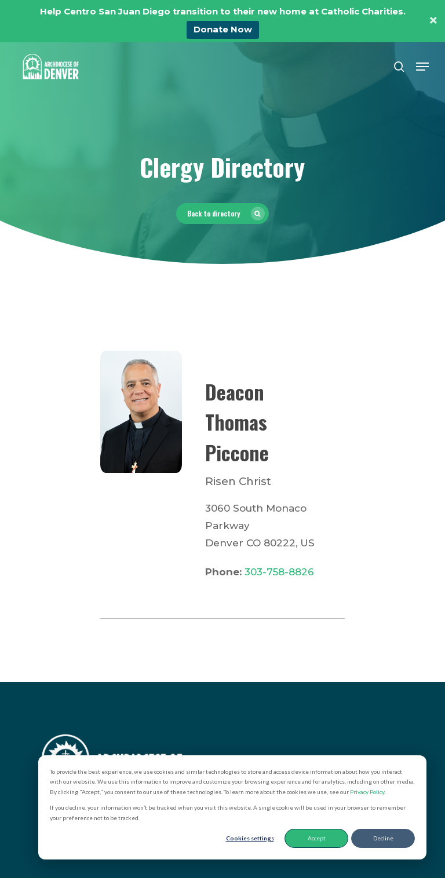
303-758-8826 (279, 572)
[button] (422, 66)
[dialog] (232, 807)
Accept (317, 838)
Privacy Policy (367, 791)
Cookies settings (250, 838)
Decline (383, 838)
